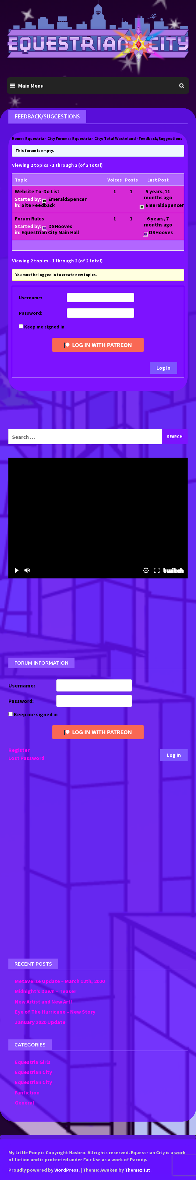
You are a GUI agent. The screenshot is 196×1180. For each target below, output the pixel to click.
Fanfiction (27, 1092)
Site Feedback (38, 205)
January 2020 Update (40, 1022)
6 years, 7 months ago (158, 221)
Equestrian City (33, 1072)
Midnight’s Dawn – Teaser (45, 991)
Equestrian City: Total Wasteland (104, 138)
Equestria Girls (33, 1062)
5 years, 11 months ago (158, 194)
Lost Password (26, 758)
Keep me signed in (44, 327)
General (24, 1102)
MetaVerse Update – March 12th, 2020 (60, 981)
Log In (163, 368)
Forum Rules (29, 218)
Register (19, 750)
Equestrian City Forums (47, 138)
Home (17, 138)
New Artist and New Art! (43, 1001)
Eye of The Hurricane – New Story (55, 1011)
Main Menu (31, 85)
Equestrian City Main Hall (50, 232)
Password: (30, 313)
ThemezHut (137, 1170)
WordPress (66, 1170)
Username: (30, 298)
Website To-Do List (37, 191)
